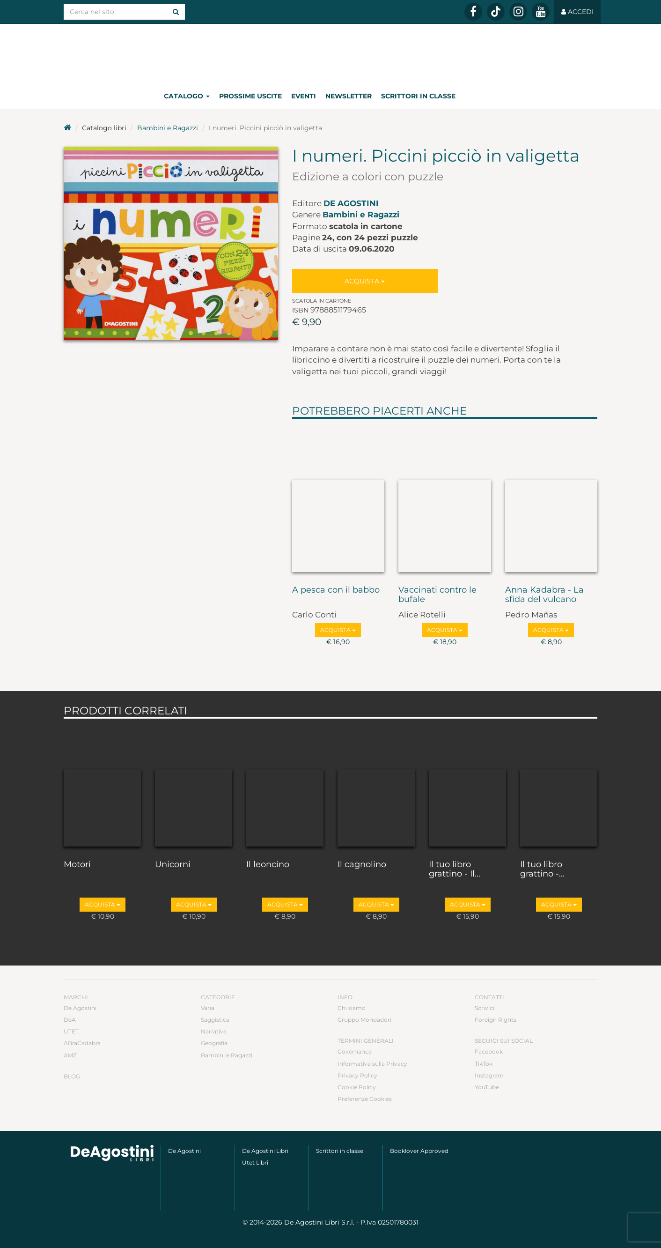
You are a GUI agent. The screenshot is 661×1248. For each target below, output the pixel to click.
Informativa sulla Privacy (372, 1063)
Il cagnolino (362, 864)
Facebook (489, 1051)
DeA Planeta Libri (330, 53)
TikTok (483, 1063)
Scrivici (484, 1007)
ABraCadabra (82, 1043)
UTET (71, 1031)
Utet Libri (255, 1162)
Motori (77, 864)
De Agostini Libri (265, 1150)
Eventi (303, 96)
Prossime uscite (250, 96)
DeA (70, 1019)
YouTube (487, 1087)
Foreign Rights (495, 1019)
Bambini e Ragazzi (167, 128)
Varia (207, 1007)
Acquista (365, 281)
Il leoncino (267, 864)
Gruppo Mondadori (364, 1019)
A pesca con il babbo (336, 590)
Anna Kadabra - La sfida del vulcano (544, 595)
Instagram (489, 1075)
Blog (72, 1076)
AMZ (70, 1055)
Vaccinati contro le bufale (437, 595)
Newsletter (348, 96)
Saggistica (215, 1019)
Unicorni (173, 864)
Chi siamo (352, 1007)
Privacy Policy (357, 1075)
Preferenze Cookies (365, 1098)
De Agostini (351, 203)
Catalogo (187, 96)
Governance (355, 1051)
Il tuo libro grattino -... (542, 869)
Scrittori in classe (418, 96)
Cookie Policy (357, 1087)
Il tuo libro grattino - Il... (454, 869)
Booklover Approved (419, 1150)
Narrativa (214, 1031)
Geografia (214, 1043)
